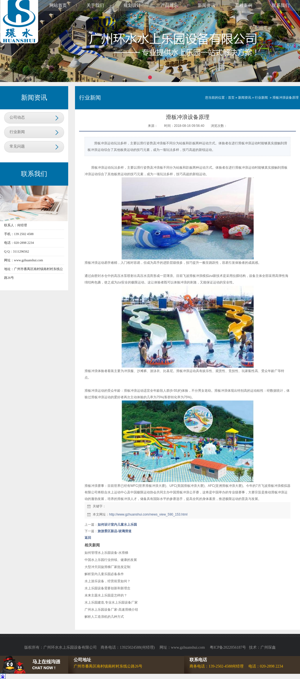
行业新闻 (17, 132)
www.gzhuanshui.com (188, 647)
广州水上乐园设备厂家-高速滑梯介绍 (111, 609)
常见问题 (17, 146)
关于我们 (95, 5)
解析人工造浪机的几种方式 (104, 617)
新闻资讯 (206, 5)
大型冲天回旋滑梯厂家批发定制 (107, 567)
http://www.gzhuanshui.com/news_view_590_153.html (148, 514)
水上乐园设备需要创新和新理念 (107, 588)
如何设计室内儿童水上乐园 (117, 524)
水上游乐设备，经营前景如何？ (107, 581)
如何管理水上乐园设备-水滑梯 (106, 553)
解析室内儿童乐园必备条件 (104, 574)
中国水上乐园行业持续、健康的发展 (111, 560)
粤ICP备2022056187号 (228, 647)
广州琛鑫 (268, 647)
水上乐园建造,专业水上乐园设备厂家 (111, 602)
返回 (88, 538)
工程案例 (243, 5)
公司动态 (17, 117)
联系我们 (280, 5)
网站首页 (58, 5)
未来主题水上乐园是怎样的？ (106, 595)
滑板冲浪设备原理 (285, 97)
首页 (231, 97)
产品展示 (169, 5)
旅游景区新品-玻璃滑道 (114, 531)
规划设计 (132, 5)
